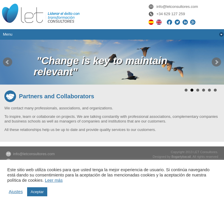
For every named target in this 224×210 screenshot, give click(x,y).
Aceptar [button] (37, 192)
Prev (7, 62)
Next (216, 62)
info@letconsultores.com (177, 6)
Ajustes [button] (16, 191)
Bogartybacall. (182, 156)
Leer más (54, 180)
